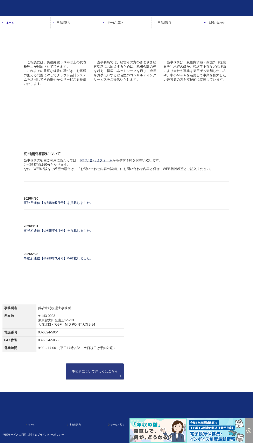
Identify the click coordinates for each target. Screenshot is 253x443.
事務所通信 (164, 22)
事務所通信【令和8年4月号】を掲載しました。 (58, 230)
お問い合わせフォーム (96, 160)
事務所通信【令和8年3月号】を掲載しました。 (58, 258)
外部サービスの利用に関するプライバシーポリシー (33, 434)
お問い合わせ (217, 22)
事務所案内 (63, 22)
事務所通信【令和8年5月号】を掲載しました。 (58, 203)
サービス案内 (115, 22)
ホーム (10, 22)
